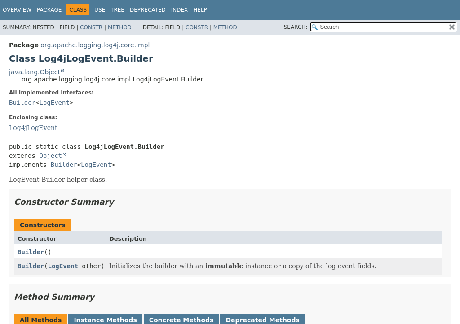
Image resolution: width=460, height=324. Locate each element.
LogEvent (54, 102)
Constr (91, 27)
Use (99, 10)
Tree (117, 10)
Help (200, 10)
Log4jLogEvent (33, 127)
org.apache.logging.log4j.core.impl (95, 45)
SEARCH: (296, 27)
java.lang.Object (34, 72)
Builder (22, 102)
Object (50, 155)
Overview (17, 10)
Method (120, 27)
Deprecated (148, 10)
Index (179, 10)
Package (49, 10)
